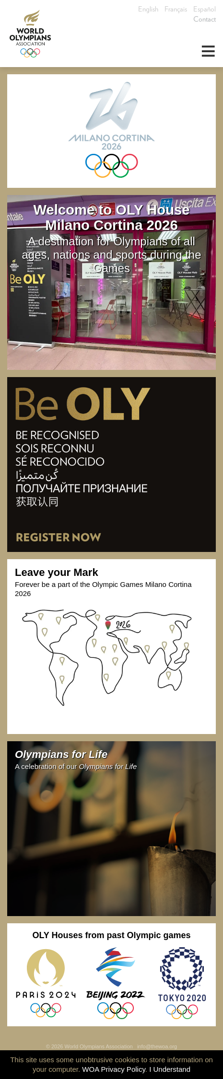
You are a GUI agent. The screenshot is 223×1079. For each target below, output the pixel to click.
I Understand (169, 1069)
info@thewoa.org (157, 1046)
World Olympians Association (34, 33)
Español (204, 9)
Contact (204, 19)
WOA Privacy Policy (113, 1069)
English (148, 9)
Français (175, 9)
